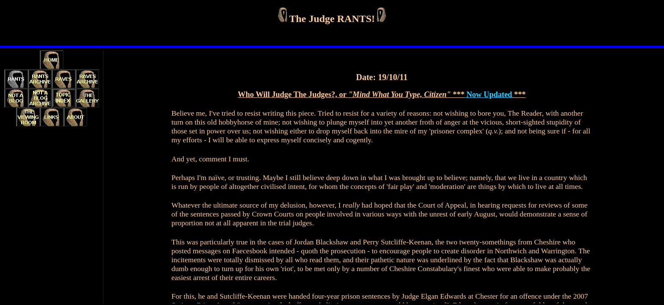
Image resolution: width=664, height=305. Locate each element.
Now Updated (488, 94)
